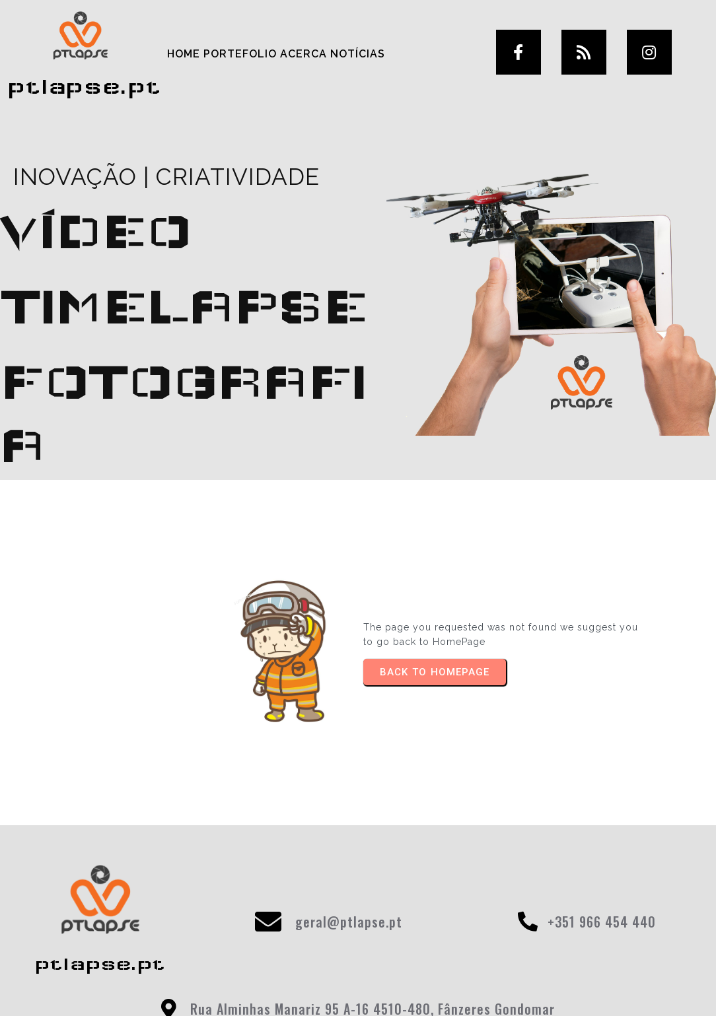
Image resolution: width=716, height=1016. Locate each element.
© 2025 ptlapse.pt (358, 988)
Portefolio (238, 53)
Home (182, 53)
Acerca (302, 53)
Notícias (356, 53)
